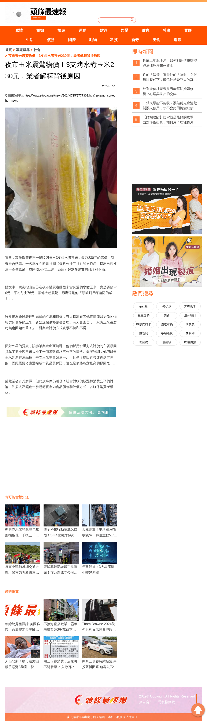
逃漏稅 (143, 342)
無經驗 (166, 342)
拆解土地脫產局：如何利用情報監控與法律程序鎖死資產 (170, 63)
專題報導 (23, 50)
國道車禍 (167, 324)
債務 (51, 40)
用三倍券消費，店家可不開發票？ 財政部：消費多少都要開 (61, 666)
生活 (29, 40)
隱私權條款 (166, 702)
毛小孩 (166, 306)
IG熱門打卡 (143, 324)
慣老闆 (143, 333)
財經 (103, 30)
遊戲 (177, 40)
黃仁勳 (143, 306)
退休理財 (190, 315)
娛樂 (124, 30)
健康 (145, 30)
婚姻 (40, 30)
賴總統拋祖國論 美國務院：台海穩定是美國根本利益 (22, 629)
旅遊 (61, 30)
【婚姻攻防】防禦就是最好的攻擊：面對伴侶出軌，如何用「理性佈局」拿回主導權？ (170, 119)
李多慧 (190, 324)
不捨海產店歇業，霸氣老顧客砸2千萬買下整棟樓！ (60, 629)
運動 (82, 30)
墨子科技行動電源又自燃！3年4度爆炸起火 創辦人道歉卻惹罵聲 (61, 535)
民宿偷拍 (190, 342)
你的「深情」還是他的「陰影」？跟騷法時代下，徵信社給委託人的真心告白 (170, 77)
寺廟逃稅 (167, 333)
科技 (114, 40)
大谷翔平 (190, 306)
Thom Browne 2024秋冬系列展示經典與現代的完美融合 (99, 629)
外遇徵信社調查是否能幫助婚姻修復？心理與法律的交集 (168, 91)
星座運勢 (143, 315)
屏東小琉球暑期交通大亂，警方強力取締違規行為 (22, 572)
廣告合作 (146, 702)
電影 (188, 30)
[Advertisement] (61, 459)
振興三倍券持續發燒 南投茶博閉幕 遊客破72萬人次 (99, 666)
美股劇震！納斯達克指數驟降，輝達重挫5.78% (99, 535)
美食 (156, 40)
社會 (167, 30)
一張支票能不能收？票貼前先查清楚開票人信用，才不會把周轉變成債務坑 (170, 105)
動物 (93, 40)
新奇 (135, 40)
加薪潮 (190, 333)
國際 (72, 40)
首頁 (8, 50)
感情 (19, 30)
